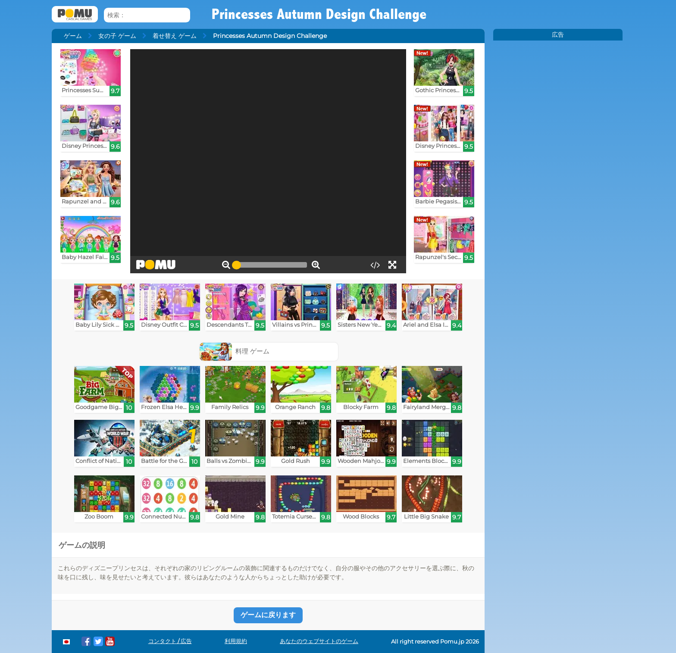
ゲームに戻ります (268, 615)
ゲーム (73, 36)
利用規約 (236, 641)
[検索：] (147, 15)
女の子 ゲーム (117, 36)
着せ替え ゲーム (175, 36)
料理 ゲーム (235, 351)
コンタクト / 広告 (170, 641)
